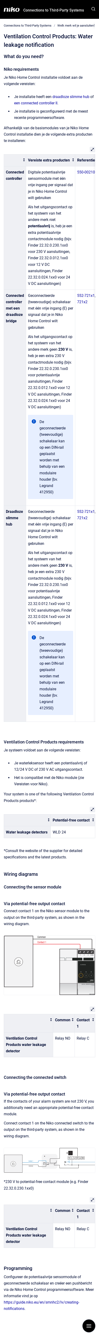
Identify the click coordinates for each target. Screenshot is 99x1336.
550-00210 (86, 172)
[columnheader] (15, 160)
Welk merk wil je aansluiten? (76, 25)
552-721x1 (86, 295)
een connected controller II (35, 103)
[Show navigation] (89, 1326)
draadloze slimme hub (70, 96)
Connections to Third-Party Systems (53, 10)
